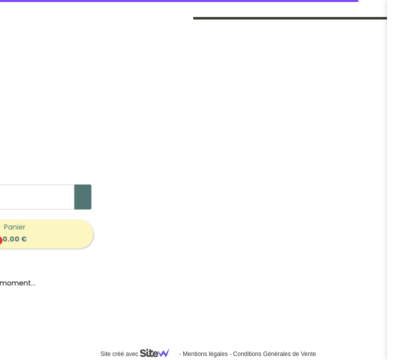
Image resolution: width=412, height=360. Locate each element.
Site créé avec (138, 354)
